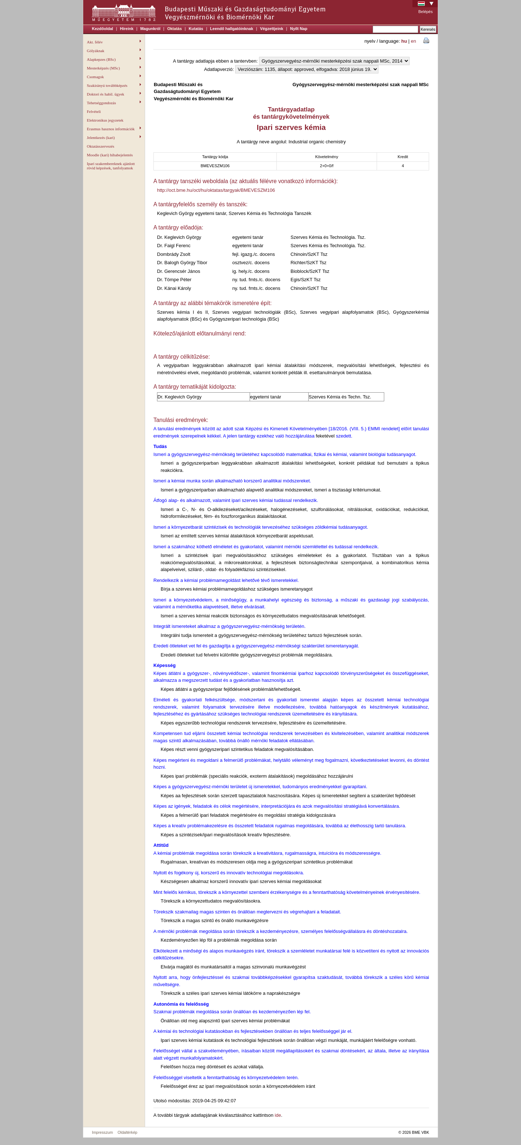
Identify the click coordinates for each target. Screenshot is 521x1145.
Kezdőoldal (102, 28)
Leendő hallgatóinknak (231, 28)
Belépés (425, 11)
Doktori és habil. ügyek (114, 94)
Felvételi (94, 111)
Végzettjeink (271, 28)
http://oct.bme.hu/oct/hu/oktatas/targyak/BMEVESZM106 (216, 190)
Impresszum (102, 1132)
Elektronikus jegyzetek (105, 120)
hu (404, 41)
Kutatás (196, 28)
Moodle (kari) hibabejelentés (110, 155)
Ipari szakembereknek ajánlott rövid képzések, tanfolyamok (111, 165)
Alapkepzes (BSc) (114, 59)
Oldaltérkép (127, 1132)
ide (278, 1115)
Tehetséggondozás (114, 103)
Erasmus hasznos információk (114, 129)
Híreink (127, 28)
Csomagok (114, 77)
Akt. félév (114, 42)
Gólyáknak (114, 50)
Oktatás (174, 28)
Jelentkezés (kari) (114, 137)
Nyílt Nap (299, 28)
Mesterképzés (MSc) (114, 68)
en (413, 41)
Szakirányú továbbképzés (114, 85)
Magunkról (150, 28)
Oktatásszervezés (100, 146)
